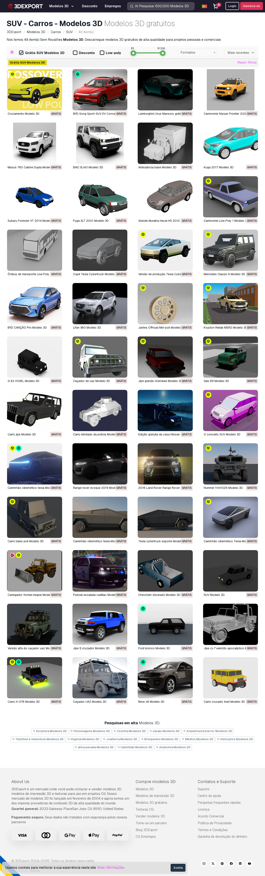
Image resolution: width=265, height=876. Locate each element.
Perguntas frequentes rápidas (219, 802)
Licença (203, 809)
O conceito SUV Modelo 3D (222, 434)
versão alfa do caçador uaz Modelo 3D (34, 648)
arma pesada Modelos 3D (94, 747)
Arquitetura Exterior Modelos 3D (207, 731)
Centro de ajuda (209, 796)
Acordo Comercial (211, 816)
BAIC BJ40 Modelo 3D (88, 167)
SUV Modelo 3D (214, 595)
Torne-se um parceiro (151, 823)
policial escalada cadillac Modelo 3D (97, 595)
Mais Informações (110, 867)
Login (232, 6)
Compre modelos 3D (156, 781)
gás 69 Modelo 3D (216, 381)
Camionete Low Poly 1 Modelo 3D (226, 221)
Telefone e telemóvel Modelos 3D (38, 739)
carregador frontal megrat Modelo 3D (32, 595)
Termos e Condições (213, 830)
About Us (20, 781)
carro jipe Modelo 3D (22, 434)
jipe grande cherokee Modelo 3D (160, 381)
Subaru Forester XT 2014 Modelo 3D (32, 221)
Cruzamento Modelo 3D (23, 114)
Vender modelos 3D (150, 816)
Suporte (203, 789)
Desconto (84, 53)
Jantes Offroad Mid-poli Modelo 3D (161, 327)
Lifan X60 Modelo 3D (87, 327)
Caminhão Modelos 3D (134, 747)
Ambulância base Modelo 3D (157, 167)
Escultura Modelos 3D (50, 731)
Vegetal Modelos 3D (83, 739)
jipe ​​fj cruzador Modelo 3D (91, 648)
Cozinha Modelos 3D (129, 731)
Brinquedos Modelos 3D (159, 739)
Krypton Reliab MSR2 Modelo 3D (225, 327)
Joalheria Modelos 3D (120, 739)
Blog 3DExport (147, 830)
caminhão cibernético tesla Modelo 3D (34, 488)
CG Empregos (146, 836)
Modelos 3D (145, 789)
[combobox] (197, 52)
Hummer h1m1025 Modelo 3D (223, 488)
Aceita (178, 868)
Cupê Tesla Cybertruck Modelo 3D (96, 274)
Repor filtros (247, 62)
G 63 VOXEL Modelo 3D (23, 381)
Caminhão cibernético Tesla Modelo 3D (230, 541)
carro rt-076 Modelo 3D (24, 702)
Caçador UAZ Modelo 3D (89, 702)
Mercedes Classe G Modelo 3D (224, 274)
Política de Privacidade (215, 823)
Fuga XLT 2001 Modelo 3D (91, 221)
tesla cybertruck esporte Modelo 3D (162, 541)
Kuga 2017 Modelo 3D (219, 167)
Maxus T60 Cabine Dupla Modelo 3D (32, 167)
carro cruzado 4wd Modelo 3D (224, 702)
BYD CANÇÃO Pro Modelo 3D (27, 327)
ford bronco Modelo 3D (154, 648)
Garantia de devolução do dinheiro (222, 836)
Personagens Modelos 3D (90, 731)
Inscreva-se (251, 6)
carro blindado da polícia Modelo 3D (97, 434)
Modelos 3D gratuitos (151, 802)
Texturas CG (145, 809)
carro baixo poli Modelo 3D (26, 541)
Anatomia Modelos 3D (173, 747)
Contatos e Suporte (216, 781)
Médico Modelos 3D (197, 739)
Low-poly (110, 53)
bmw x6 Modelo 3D (151, 702)
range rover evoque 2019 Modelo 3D (98, 488)
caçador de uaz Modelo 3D (91, 381)
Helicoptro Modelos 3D (235, 739)
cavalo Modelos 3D (164, 731)
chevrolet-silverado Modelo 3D (159, 595)
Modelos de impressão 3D (155, 796)
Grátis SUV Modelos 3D (41, 53)
